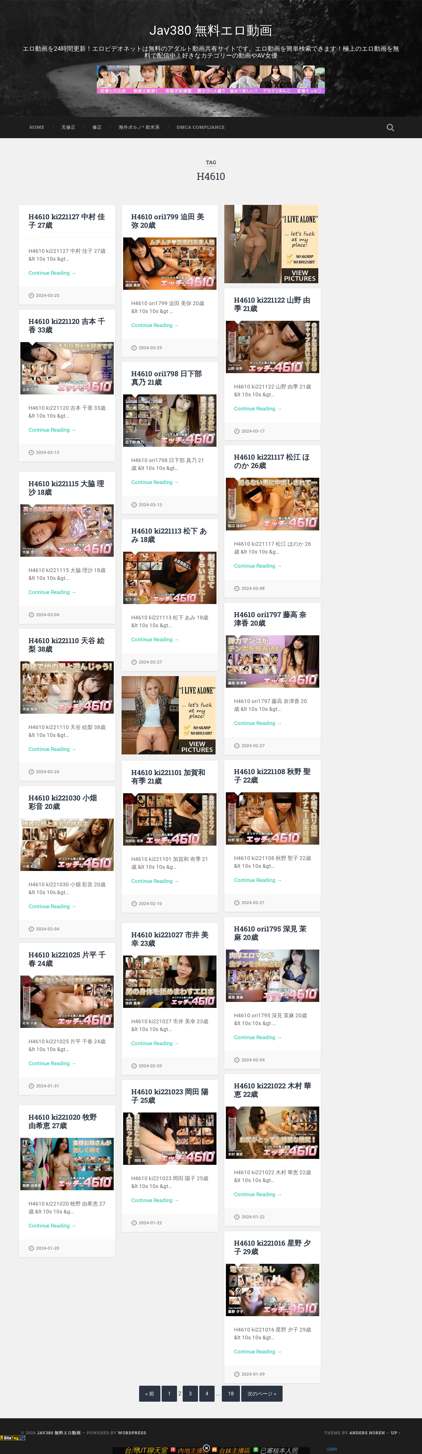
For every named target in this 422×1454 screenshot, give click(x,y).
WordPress (132, 1432)
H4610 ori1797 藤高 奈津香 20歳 (270, 619)
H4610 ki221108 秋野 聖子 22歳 (272, 775)
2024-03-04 (47, 615)
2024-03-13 (47, 452)
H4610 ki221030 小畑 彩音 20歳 (63, 802)
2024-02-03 (150, 1066)
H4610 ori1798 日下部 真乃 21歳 (166, 378)
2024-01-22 (253, 1217)
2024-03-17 (253, 431)
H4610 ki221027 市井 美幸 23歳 (169, 939)
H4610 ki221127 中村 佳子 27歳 (67, 221)
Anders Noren (367, 1432)
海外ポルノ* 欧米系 (139, 127)
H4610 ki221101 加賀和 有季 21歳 (168, 776)
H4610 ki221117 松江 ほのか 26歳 (272, 461)
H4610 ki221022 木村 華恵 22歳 (272, 1090)
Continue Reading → (52, 273)
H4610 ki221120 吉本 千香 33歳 (67, 325)
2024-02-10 (150, 903)
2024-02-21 (253, 902)
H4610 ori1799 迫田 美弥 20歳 (167, 221)
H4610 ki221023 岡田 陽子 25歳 (169, 1096)
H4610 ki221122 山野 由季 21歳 (272, 304)
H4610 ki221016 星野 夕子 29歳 (272, 1247)
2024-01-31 (47, 1086)
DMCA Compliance (201, 127)
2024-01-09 (253, 1374)
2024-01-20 (47, 1248)
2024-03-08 (253, 588)
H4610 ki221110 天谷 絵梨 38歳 (66, 645)
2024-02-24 (47, 771)
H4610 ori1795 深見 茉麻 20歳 (270, 933)
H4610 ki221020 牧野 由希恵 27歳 (63, 1121)
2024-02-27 (150, 662)
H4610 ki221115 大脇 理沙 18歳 (66, 488)
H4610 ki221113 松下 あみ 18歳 (169, 535)
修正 (97, 127)
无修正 (68, 127)
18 (231, 1394)
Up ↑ (396, 1432)
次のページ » (261, 1394)
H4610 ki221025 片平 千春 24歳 (67, 959)
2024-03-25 (47, 295)
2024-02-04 (47, 929)
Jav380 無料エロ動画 (210, 30)
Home (36, 127)
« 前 (149, 1394)
